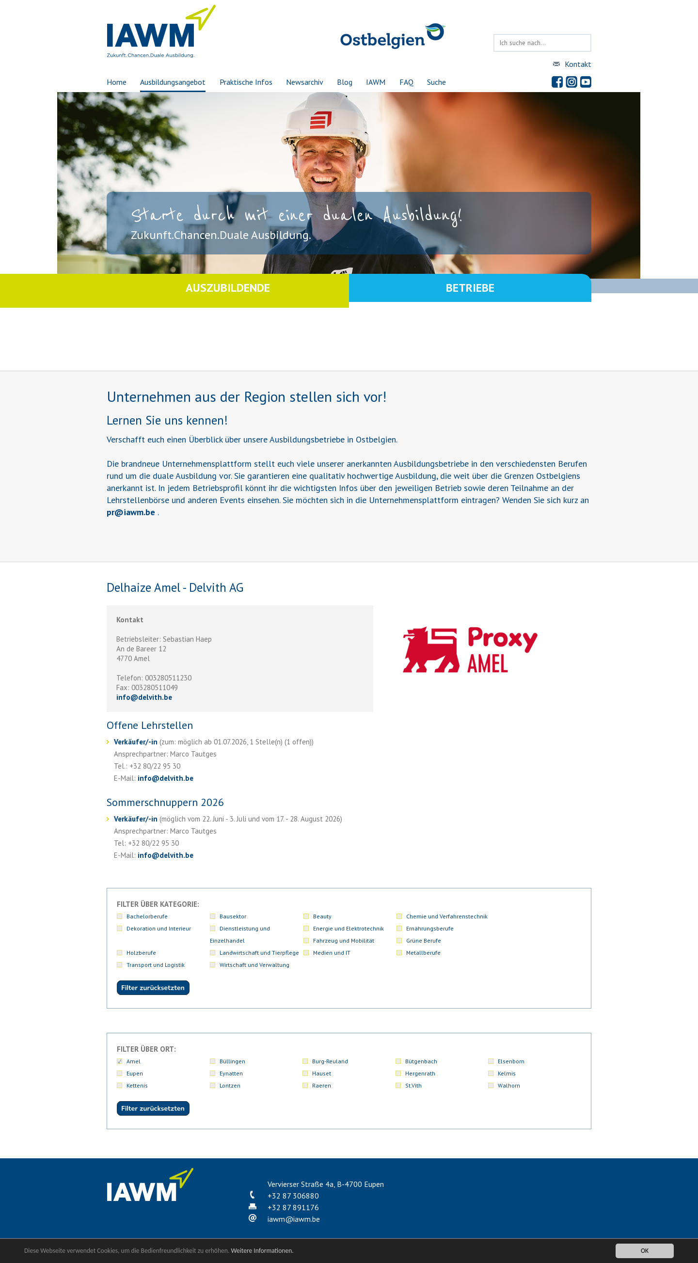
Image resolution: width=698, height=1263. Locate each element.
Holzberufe (234, 940)
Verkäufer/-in (136, 741)
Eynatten (231, 1061)
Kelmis (507, 1061)
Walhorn (509, 1073)
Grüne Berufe (515, 928)
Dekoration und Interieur (530, 916)
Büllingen (232, 1049)
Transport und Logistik (156, 952)
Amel (134, 1049)
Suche (436, 82)
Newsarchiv (304, 82)
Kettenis (137, 1073)
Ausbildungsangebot (173, 82)
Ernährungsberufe (336, 928)
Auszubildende (228, 290)
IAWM (375, 82)
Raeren (321, 1073)
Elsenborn (511, 1049)
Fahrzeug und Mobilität (435, 928)
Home (117, 82)
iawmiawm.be (294, 1207)
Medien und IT (424, 940)
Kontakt (578, 64)
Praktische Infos (246, 82)
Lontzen (230, 1073)
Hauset (321, 1061)
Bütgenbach (421, 1049)
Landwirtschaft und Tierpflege (352, 940)
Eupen (135, 1061)
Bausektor (233, 916)
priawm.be (131, 512)
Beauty (321, 916)
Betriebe (470, 290)
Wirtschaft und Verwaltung (254, 952)
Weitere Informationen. (263, 1251)
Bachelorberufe (147, 916)
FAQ (406, 82)
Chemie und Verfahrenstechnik (446, 916)
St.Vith (413, 1073)
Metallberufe (515, 940)
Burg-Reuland (330, 1049)
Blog (344, 82)
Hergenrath (420, 1061)
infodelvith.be (144, 697)
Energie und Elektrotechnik (255, 928)
